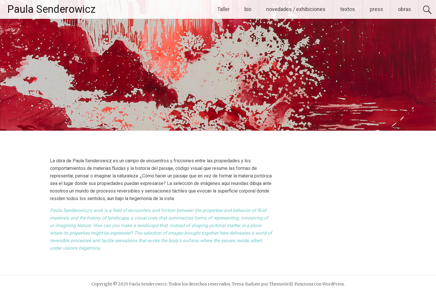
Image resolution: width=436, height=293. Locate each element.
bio (247, 9)
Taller (223, 9)
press (376, 9)
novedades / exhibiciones (295, 9)
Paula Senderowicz (51, 9)
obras (404, 9)
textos (347, 9)
